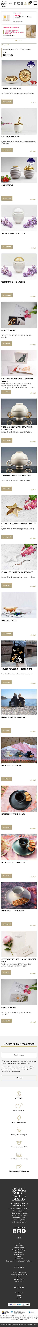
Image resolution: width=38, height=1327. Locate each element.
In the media (19, 1259)
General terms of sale (19, 1272)
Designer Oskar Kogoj (19, 1250)
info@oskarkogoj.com (19, 1222)
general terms (5, 1069)
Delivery (19, 1277)
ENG (10, 3)
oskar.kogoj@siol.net (19, 1220)
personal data (16, 1071)
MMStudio (34, 1325)
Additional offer (19, 1247)
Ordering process (19, 1279)
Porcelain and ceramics (24, 49)
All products (12, 49)
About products (19, 1254)
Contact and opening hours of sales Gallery (19, 1261)
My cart (19, 1297)
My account (19, 1293)
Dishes (5, 52)
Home (5, 49)
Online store (19, 1245)
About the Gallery (19, 1252)
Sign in (19, 1295)
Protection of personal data (19, 1275)
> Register (19, 1078)
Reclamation (19, 1281)
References (19, 1256)
